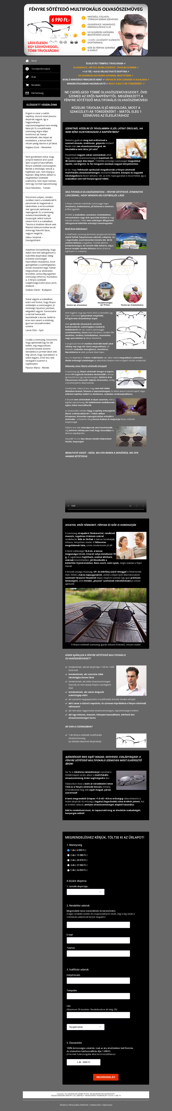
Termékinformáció (40, 68)
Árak (33, 76)
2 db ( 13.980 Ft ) (77, 855)
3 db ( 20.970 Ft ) (77, 860)
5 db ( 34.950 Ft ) (77, 870)
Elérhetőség (37, 93)
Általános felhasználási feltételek (74, 1105)
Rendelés (35, 85)
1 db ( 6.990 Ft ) (76, 850)
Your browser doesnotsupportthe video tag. (105, 487)
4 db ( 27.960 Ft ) (77, 865)
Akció (34, 60)
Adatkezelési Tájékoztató (101, 1105)
